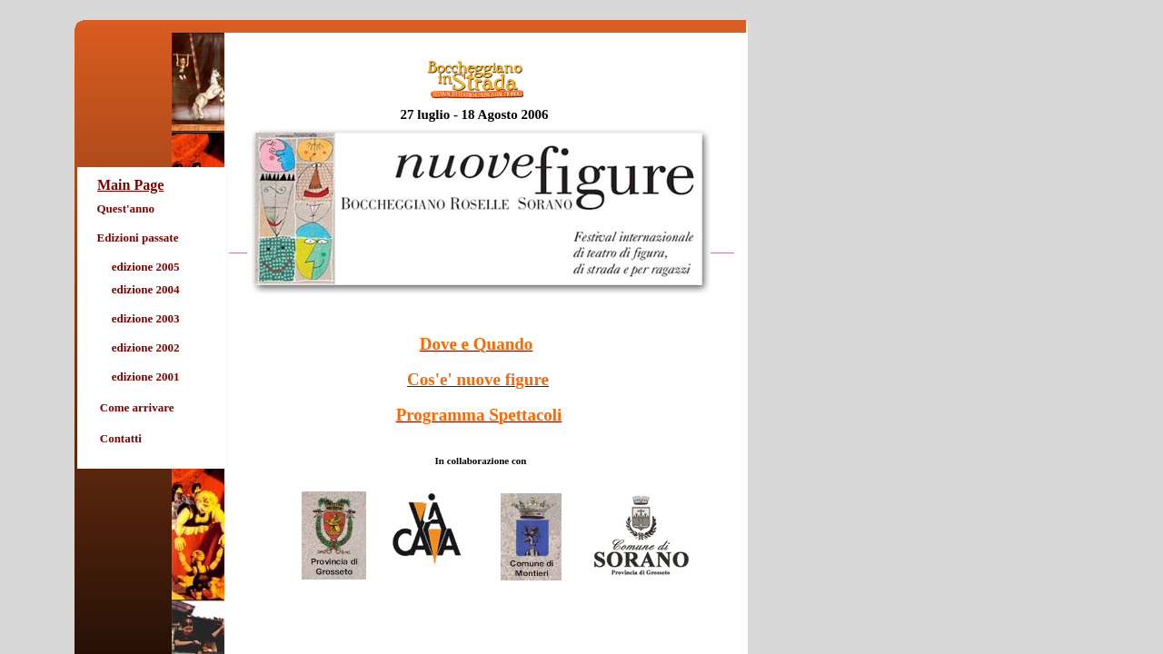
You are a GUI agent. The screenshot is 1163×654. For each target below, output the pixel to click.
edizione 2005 (146, 266)
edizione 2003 (146, 318)
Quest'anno (126, 208)
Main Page (130, 185)
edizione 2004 (146, 289)
